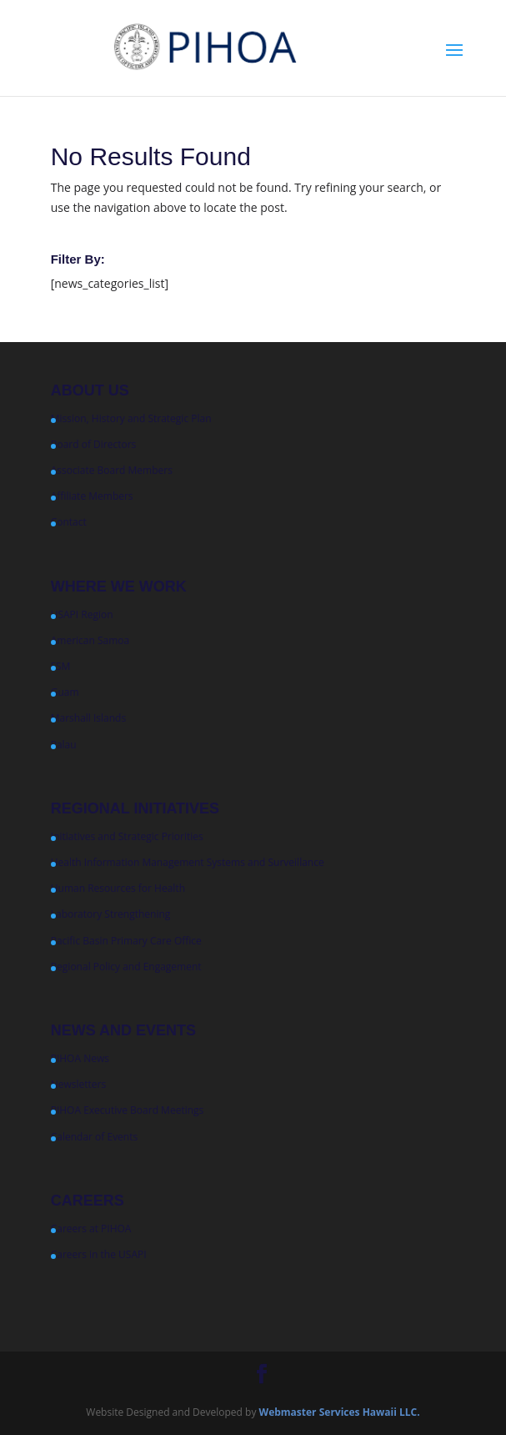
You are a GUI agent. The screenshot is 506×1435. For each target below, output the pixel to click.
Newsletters (78, 1084)
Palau (64, 745)
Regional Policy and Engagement (126, 966)
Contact (69, 522)
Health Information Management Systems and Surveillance (187, 862)
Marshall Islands (88, 718)
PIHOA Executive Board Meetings (127, 1110)
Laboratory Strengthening (111, 914)
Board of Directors (94, 444)
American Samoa (90, 640)
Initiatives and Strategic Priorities (127, 836)
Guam (65, 692)
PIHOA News (80, 1058)
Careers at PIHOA (91, 1228)
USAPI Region (82, 614)
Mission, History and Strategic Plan (131, 418)
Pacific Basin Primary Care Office (126, 941)
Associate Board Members (112, 470)
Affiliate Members (92, 496)
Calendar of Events (94, 1137)
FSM (61, 666)
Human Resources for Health (118, 888)
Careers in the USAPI (99, 1254)
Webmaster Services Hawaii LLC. (339, 1412)
